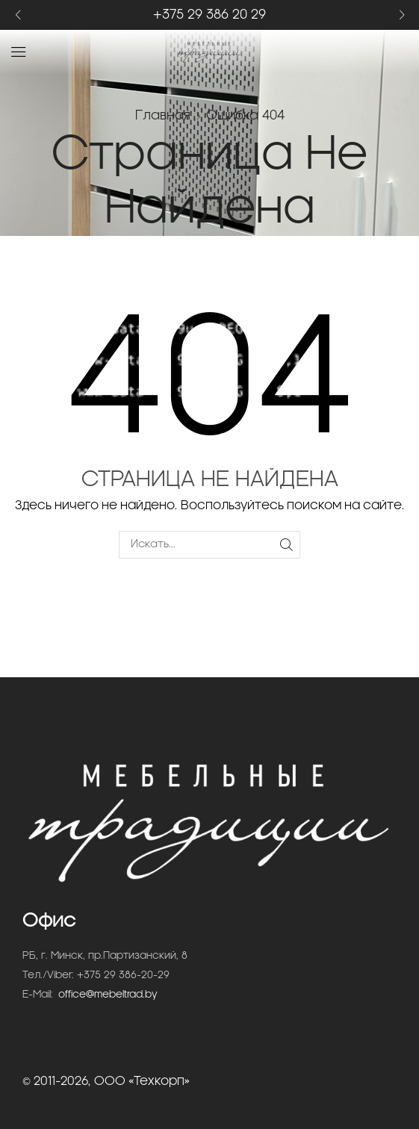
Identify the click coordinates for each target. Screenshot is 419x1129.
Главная (162, 115)
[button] (17, 15)
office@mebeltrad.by (108, 995)
